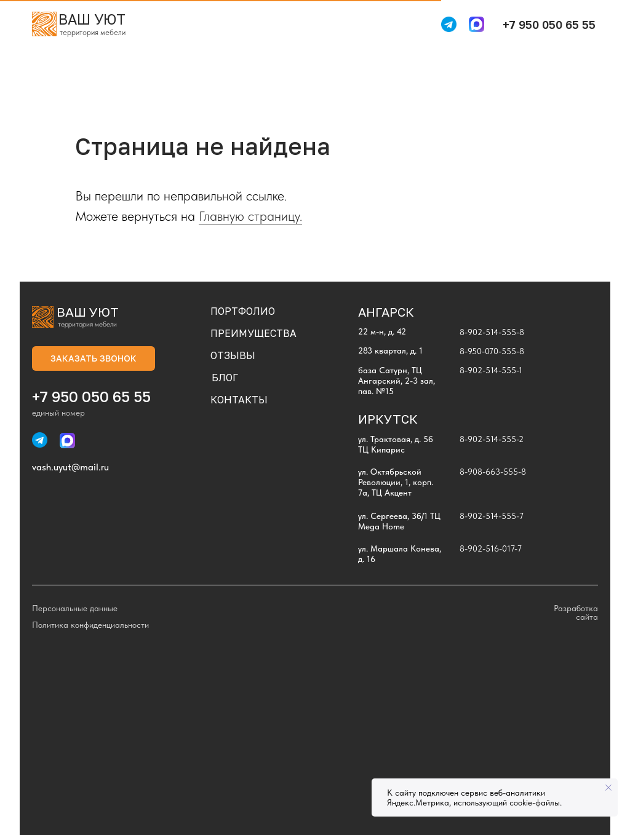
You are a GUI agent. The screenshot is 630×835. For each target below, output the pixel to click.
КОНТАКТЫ (239, 400)
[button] (93, 358)
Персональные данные (75, 608)
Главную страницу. (250, 216)
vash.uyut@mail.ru (70, 467)
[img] (44, 24)
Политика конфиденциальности (90, 625)
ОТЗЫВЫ (232, 355)
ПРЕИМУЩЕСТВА (253, 333)
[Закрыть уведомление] (608, 788)
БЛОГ (225, 377)
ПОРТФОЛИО (242, 311)
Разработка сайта (576, 612)
